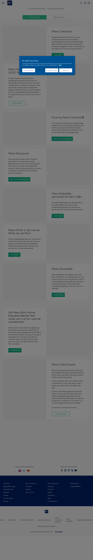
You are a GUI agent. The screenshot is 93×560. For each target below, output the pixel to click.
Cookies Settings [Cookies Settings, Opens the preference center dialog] (29, 70)
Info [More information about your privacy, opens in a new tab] (60, 65)
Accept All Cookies (51, 70)
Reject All (66, 70)
